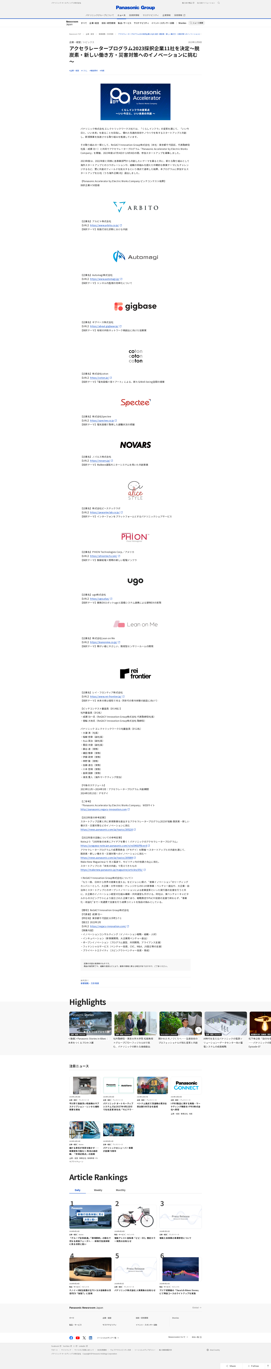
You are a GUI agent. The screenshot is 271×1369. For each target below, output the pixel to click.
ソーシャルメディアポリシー (145, 1350)
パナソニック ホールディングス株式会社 (66, 3)
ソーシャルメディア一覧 (106, 1338)
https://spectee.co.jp (102, 420)
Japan (72, 23)
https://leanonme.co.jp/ (103, 642)
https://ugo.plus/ (99, 598)
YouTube (67, 1346)
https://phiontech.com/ (103, 556)
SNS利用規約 (102, 1350)
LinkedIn (83, 1346)
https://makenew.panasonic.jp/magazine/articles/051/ (112, 869)
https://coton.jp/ (99, 377)
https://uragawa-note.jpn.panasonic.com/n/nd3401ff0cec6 (114, 845)
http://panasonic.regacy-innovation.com (104, 809)
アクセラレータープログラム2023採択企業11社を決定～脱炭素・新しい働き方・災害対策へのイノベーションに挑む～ (161, 34)
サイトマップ (66, 1350)
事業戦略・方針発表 (106, 34)
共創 (102, 70)
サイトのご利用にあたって (84, 1350)
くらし (84, 70)
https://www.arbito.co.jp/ (104, 225)
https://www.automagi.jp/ (104, 279)
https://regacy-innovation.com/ (108, 926)
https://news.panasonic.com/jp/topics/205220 (107, 829)
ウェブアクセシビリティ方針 (120, 1350)
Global (195, 1307)
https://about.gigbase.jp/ (104, 326)
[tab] (98, 1190)
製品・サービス (124, 23)
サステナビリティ (141, 23)
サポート (54, 1350)
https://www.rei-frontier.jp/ (106, 696)
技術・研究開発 (109, 23)
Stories (182, 23)
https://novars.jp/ (100, 460)
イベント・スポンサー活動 (162, 23)
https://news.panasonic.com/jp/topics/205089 (107, 857)
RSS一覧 (195, 1337)
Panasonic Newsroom (86, 1307)
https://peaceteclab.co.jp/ (105, 512)
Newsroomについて (176, 1337)
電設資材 (94, 70)
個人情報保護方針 (165, 1350)
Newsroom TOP (75, 34)
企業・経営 (94, 23)
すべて (84, 23)
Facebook (56, 1346)
